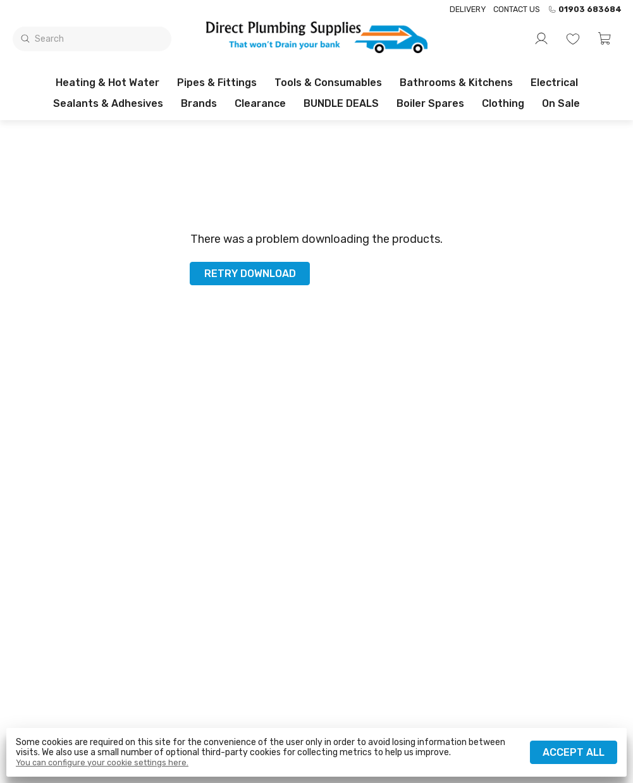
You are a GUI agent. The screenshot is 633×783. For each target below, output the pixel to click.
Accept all (574, 752)
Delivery (468, 9)
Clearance (260, 103)
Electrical (554, 83)
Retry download (250, 274)
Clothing (503, 103)
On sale (561, 103)
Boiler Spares (430, 103)
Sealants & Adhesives (108, 103)
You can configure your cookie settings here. (102, 762)
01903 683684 (585, 9)
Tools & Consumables (328, 83)
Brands (199, 103)
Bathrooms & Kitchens (456, 83)
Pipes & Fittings (217, 83)
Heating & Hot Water (107, 83)
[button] (604, 38)
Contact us (516, 9)
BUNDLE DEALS (341, 103)
